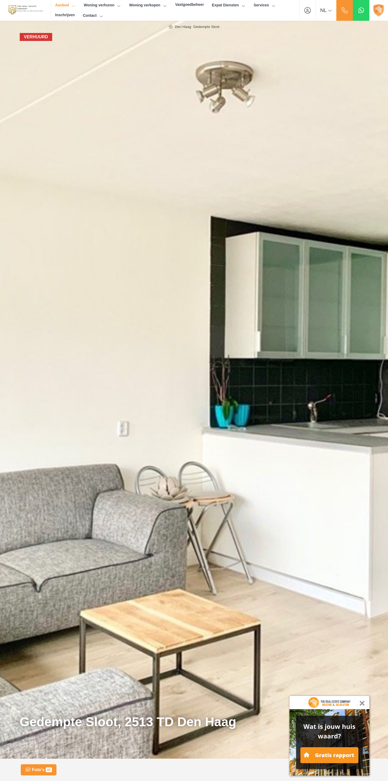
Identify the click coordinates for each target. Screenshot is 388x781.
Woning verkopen (148, 5)
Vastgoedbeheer (189, 4)
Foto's (38, 769)
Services (265, 5)
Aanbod (65, 5)
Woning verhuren (102, 5)
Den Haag (183, 27)
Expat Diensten (229, 5)
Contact (93, 15)
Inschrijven (65, 15)
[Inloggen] (308, 10)
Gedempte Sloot (206, 27)
